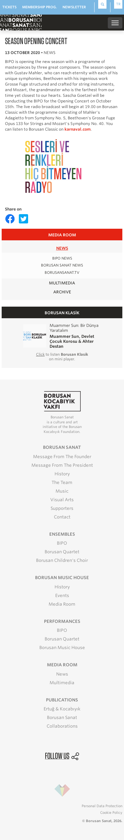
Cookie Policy (111, 812)
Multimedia (62, 682)
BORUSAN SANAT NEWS (62, 265)
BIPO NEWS (62, 258)
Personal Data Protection (102, 806)
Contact (62, 516)
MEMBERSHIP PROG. (39, 7)
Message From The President (62, 465)
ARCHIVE (62, 291)
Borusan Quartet (62, 551)
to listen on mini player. (62, 356)
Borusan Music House (62, 647)
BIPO (62, 543)
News (62, 674)
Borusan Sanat (62, 717)
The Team (62, 482)
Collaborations (62, 726)
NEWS (62, 248)
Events (62, 595)
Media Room (62, 604)
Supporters (62, 508)
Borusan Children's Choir (62, 560)
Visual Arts (62, 499)
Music (62, 491)
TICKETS (9, 7)
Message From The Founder (62, 456)
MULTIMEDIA (62, 282)
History (62, 473)
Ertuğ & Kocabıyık (62, 708)
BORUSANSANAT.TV (62, 272)
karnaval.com (77, 129)
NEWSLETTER (74, 7)
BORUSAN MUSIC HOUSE (62, 577)
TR (118, 4)
